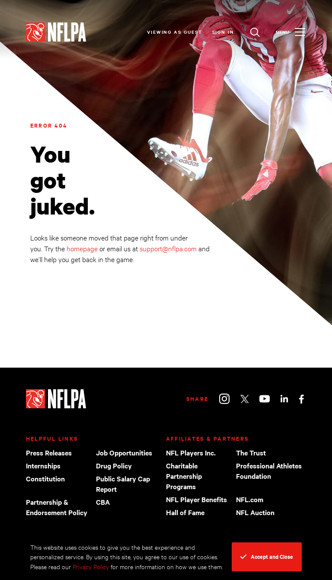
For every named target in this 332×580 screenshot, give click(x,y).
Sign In (223, 32)
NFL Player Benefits (196, 499)
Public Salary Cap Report (123, 483)
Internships (43, 465)
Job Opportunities (124, 452)
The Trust (251, 452)
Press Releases (49, 452)
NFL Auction (255, 512)
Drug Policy (114, 465)
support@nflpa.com (168, 248)
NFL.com (249, 499)
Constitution (45, 478)
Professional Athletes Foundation (269, 471)
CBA (103, 501)
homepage (82, 248)
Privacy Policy (91, 566)
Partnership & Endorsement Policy (56, 507)
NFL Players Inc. (191, 452)
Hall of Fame (185, 512)
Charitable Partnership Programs (184, 476)
